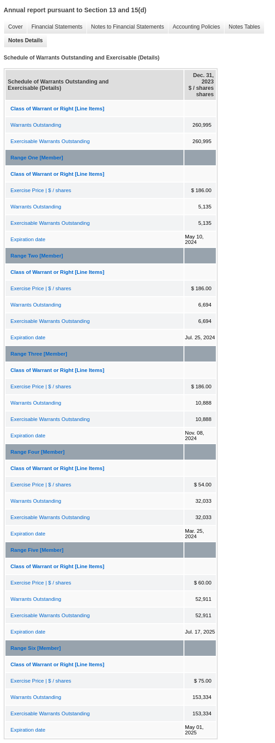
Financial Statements (54, 27)
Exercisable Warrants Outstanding (50, 141)
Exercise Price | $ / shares (40, 190)
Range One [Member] (36, 157)
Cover (13, 27)
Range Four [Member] (37, 452)
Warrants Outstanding (35, 125)
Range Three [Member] (38, 354)
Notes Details (23, 40)
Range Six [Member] (35, 648)
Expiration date (28, 239)
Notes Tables (242, 27)
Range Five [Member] (36, 550)
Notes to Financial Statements (125, 27)
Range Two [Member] (36, 255)
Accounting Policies (194, 27)
